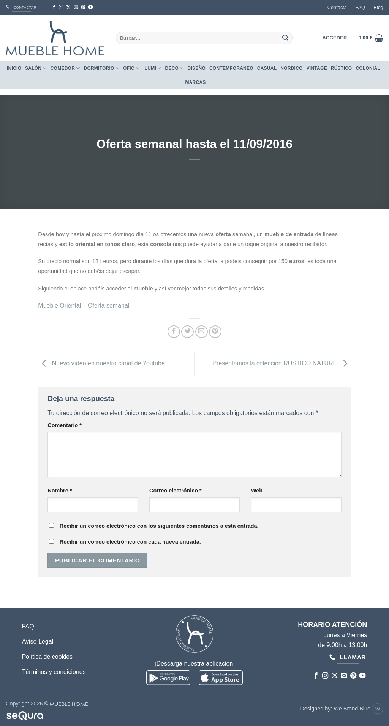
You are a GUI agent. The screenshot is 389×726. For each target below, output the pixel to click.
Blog (378, 7)
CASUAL (267, 68)
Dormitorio (101, 68)
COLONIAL (368, 68)
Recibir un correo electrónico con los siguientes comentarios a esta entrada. (159, 526)
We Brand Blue (358, 708)
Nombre (59, 491)
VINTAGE (317, 68)
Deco (174, 68)
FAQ (360, 7)
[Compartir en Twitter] (187, 331)
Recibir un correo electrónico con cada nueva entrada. (130, 542)
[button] (371, 38)
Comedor (65, 68)
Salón (36, 68)
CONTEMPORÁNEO (231, 68)
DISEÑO (197, 68)
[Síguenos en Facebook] (54, 7)
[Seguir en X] (68, 7)
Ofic (131, 68)
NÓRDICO (291, 68)
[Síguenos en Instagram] (61, 7)
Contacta (337, 7)
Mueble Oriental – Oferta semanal (83, 305)
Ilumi (152, 68)
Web (256, 491)
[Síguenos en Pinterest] (83, 7)
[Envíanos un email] (76, 7)
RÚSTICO (341, 68)
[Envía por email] (201, 331)
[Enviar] (285, 38)
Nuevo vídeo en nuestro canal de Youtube (101, 363)
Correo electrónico (175, 491)
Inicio (14, 68)
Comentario (64, 425)
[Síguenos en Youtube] (90, 7)
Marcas (195, 82)
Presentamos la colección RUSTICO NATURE (281, 363)
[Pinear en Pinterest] (215, 331)
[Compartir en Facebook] (174, 331)
